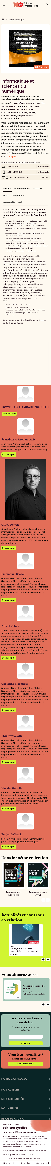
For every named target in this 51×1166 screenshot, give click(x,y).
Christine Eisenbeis (10, 112)
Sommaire (38, 188)
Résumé (7, 188)
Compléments (19, 195)
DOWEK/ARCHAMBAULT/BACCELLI (29, 103)
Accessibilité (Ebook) (13, 202)
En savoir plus (9, 413)
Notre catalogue (16, 19)
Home (3, 20)
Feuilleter (41, 67)
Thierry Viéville (28, 112)
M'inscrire (25, 1043)
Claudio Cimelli (8, 115)
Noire (16, 118)
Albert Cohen (27, 109)
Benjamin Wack (25, 115)
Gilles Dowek (34, 106)
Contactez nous (25, 1063)
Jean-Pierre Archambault (14, 106)
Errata (6, 195)
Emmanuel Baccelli (10, 109)
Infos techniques (22, 188)
